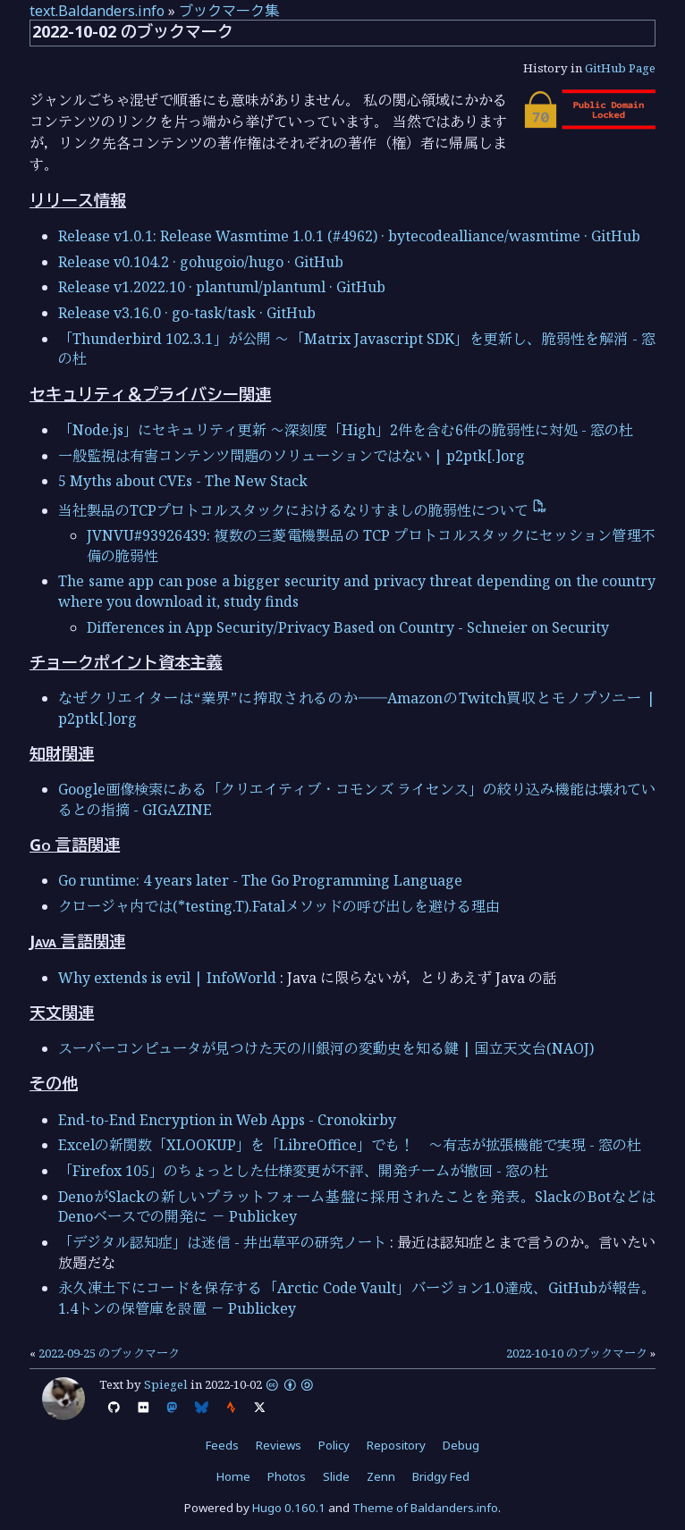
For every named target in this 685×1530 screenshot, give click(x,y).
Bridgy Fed (440, 1476)
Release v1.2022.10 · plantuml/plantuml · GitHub (221, 287)
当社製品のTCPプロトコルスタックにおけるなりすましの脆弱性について (302, 510)
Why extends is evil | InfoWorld (167, 978)
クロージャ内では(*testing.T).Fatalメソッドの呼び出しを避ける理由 (279, 906)
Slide (336, 1476)
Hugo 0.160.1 (289, 1508)
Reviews (278, 1445)
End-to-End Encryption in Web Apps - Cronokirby (227, 1120)
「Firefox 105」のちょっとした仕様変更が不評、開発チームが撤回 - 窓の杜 (303, 1171)
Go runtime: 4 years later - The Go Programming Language (260, 880)
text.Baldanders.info (97, 11)
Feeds (222, 1445)
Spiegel (166, 1384)
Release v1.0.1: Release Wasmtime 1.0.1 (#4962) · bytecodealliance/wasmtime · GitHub (349, 236)
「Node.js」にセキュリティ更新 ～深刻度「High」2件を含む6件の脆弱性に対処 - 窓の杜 (345, 430)
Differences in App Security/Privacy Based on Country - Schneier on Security (348, 627)
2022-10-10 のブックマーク (576, 1353)
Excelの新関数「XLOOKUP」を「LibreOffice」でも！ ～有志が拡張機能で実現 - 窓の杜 (349, 1145)
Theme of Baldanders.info (425, 1508)
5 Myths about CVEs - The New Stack (183, 481)
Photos (286, 1476)
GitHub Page (620, 68)
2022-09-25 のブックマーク (109, 1353)
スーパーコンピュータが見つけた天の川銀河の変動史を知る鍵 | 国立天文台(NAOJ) (326, 1048)
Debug (461, 1445)
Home (233, 1476)
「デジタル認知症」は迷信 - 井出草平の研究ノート (222, 1242)
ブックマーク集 (229, 11)
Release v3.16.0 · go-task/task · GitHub (187, 313)
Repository (396, 1445)
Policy (334, 1445)
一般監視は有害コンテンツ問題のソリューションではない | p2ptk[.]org (291, 456)
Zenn (381, 1476)
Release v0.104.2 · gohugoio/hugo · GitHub (200, 262)
